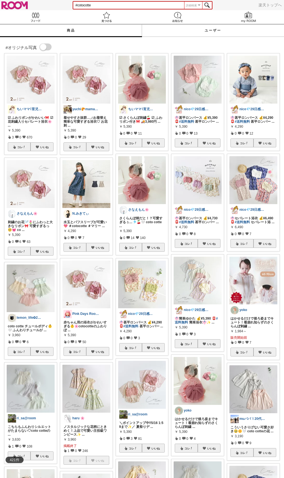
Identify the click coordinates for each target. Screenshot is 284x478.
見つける (106, 17)
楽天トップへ (270, 5)
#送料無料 (131, 326)
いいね (44, 147)
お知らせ (177, 17)
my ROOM (248, 17)
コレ (21, 147)
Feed (35, 17)
